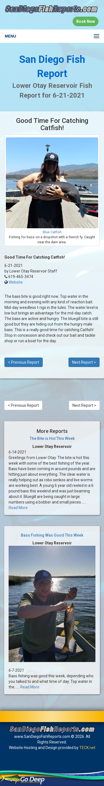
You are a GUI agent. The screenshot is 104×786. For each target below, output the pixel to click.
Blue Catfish (52, 232)
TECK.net (87, 747)
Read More (18, 507)
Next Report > (84, 362)
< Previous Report (23, 362)
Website (16, 282)
